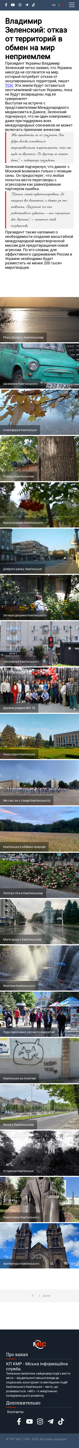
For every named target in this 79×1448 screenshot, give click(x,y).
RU (62, 5)
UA (53, 5)
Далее (46, 1295)
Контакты (15, 1412)
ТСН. (9, 85)
